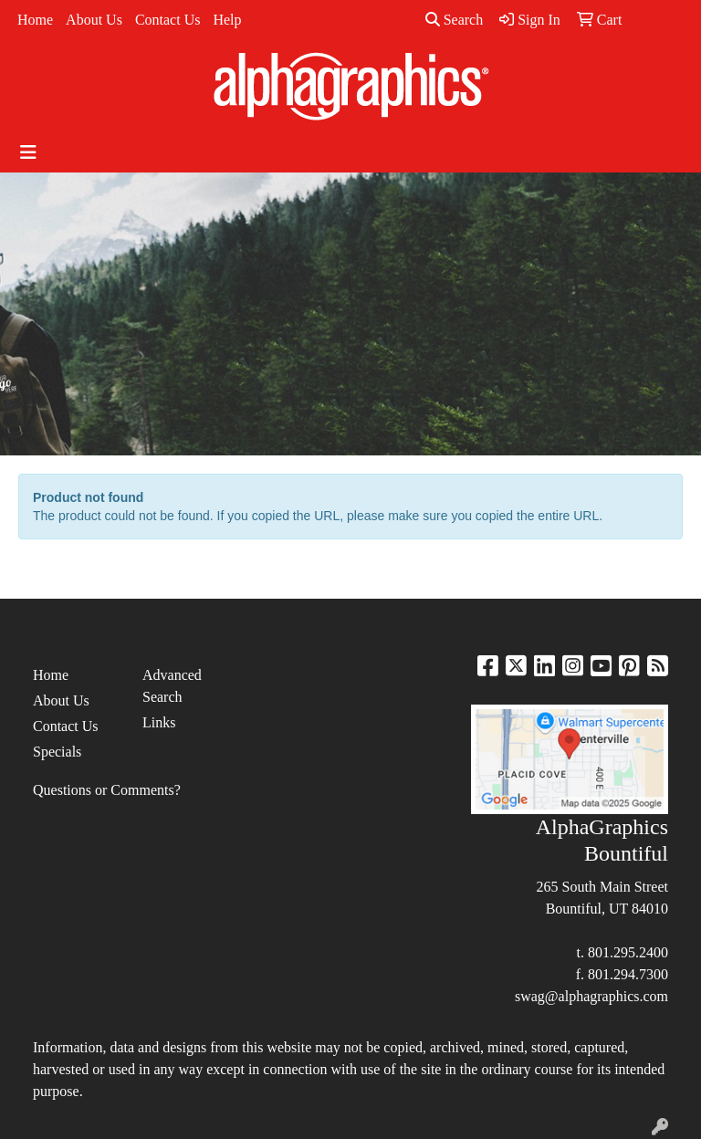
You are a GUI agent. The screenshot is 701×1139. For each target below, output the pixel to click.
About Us (94, 19)
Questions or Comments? (107, 790)
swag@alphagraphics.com (591, 996)
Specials (57, 751)
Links (158, 722)
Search (454, 19)
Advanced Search (172, 686)
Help (227, 19)
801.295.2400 (628, 952)
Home (35, 19)
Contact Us (168, 19)
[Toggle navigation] (28, 152)
